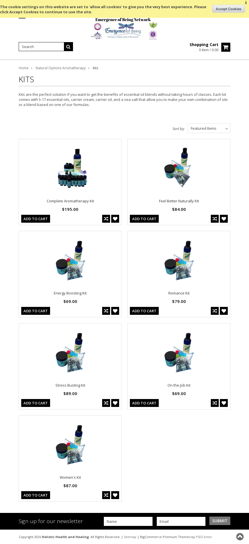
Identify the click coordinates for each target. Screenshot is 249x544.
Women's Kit (70, 477)
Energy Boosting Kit (70, 293)
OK (228, 9)
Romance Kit (179, 293)
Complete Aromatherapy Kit (70, 200)
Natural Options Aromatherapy (61, 68)
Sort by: (179, 128)
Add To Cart (35, 218)
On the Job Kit (179, 385)
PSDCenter (204, 537)
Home (24, 68)
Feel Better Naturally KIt (179, 200)
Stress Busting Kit (70, 385)
